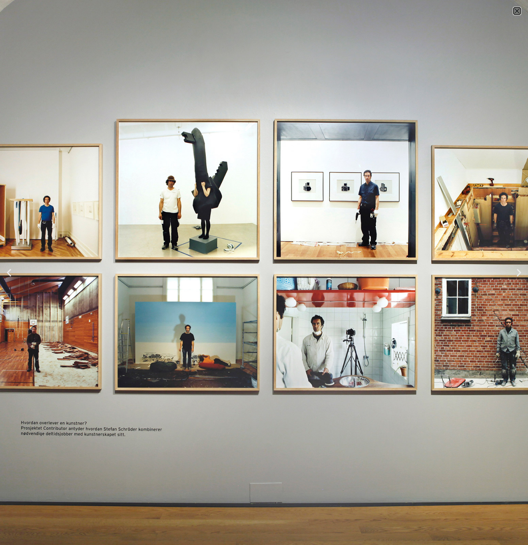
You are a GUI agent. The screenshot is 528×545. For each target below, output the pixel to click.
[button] (517, 11)
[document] (264, 272)
